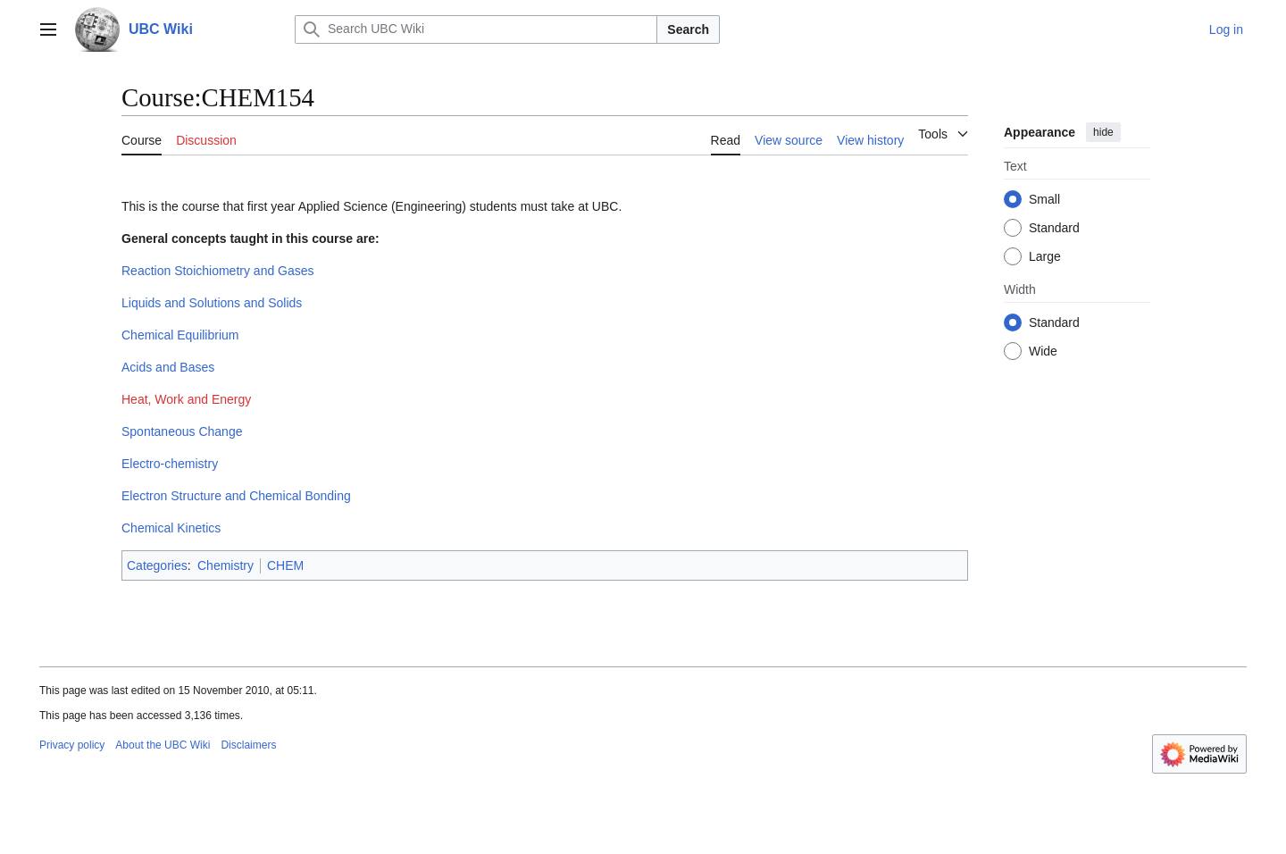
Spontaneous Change (181, 431)
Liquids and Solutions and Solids (211, 303)
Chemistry (225, 565)
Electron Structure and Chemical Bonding (236, 496)
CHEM (285, 565)
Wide (1043, 351)
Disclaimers (248, 745)
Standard (1054, 228)
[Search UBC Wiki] (476, 29)
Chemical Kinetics (171, 528)
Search (688, 29)
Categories (157, 565)
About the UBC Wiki (162, 745)
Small (1044, 199)
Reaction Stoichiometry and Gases (217, 271)
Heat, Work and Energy (186, 399)
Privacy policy (71, 745)
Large (1045, 256)
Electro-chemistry (169, 463)
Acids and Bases (167, 367)
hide (1103, 132)
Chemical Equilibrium (180, 335)
